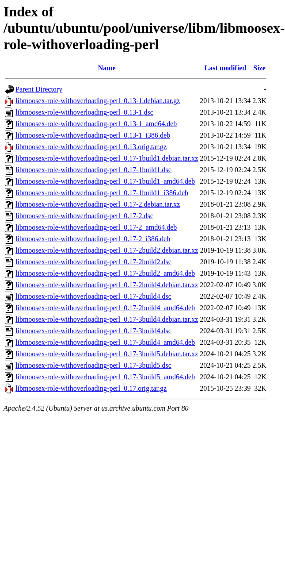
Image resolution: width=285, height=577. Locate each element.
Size (259, 68)
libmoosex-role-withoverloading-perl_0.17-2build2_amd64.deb (105, 273)
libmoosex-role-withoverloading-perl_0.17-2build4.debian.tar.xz (106, 284)
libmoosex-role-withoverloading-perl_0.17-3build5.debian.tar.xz (106, 354)
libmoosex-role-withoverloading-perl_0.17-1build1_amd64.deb (105, 181)
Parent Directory (38, 89)
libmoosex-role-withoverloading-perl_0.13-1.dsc (84, 112)
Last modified (225, 68)
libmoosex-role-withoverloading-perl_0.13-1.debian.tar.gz (97, 100)
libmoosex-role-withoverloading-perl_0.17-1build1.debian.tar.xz (106, 158)
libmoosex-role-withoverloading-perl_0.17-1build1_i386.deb (101, 192)
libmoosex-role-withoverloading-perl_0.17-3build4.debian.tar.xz (106, 319)
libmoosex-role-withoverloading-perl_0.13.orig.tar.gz (91, 146)
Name (107, 68)
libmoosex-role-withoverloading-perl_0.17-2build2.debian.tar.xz (106, 250)
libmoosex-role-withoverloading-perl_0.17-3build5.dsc (93, 365)
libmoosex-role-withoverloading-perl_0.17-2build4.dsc (93, 296)
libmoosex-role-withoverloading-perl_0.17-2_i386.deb (92, 238)
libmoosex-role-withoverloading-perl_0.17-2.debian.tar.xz (97, 204)
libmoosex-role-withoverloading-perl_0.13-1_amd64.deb (96, 123)
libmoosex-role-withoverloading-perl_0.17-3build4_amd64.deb (105, 342)
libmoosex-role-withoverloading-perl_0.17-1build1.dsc (93, 169)
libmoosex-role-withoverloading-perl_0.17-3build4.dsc (93, 331)
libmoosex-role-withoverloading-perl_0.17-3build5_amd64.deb (105, 377)
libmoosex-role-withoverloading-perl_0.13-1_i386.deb (92, 135)
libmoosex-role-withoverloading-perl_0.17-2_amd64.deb (96, 227)
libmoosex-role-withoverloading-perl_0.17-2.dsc (84, 215)
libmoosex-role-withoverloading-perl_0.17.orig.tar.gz (91, 388)
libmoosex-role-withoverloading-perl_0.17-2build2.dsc (93, 261)
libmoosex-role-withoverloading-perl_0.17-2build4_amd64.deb (105, 308)
